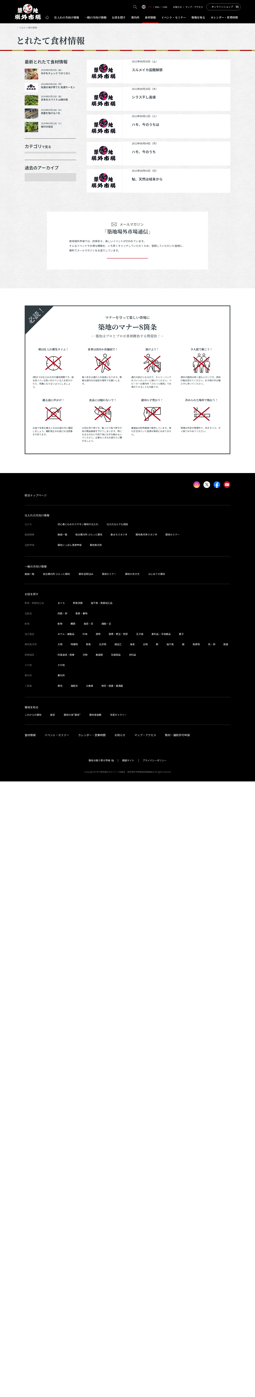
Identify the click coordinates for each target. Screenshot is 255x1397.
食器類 (99, 1270)
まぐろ (61, 1218)
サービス (34, 242)
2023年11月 (36, 599)
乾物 (31, 206)
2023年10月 (36, 611)
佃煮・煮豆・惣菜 (118, 1249)
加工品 (33, 218)
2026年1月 (35, 322)
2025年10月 (36, 358)
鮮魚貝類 (78, 1218)
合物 (145, 1260)
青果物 (196, 1260)
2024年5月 (35, 539)
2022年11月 (36, 732)
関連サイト (128, 1376)
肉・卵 (211, 1260)
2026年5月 (35, 286)
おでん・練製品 (66, 1249)
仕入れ (66, 17)
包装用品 (116, 1270)
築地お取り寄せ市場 (99, 1376)
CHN (165, 7)
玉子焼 (139, 1249)
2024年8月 (35, 503)
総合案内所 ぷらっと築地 (88, 1150)
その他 (33, 254)
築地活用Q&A (86, 1189)
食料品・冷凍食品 (161, 1249)
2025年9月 (35, 370)
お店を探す (119, 17)
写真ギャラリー (118, 1330)
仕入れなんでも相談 (117, 1139)
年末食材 (34, 158)
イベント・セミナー (57, 1350)
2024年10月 (36, 479)
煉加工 (118, 1260)
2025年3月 (35, 430)
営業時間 (224, 17)
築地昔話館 (95, 1330)
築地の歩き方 (132, 1189)
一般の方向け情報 (36, 1182)
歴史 (52, 1330)
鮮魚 (88, 1260)
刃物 (85, 1270)
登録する (127, 869)
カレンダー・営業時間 (92, 1350)
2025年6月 (35, 406)
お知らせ (177, 7)
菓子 (181, 1249)
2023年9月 (35, 623)
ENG (157, 7)
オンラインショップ (222, 6)
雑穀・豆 (106, 1239)
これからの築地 (33, 1330)
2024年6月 (35, 527)
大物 (60, 1260)
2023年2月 (35, 708)
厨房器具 (34, 230)
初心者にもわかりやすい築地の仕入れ (78, 1139)
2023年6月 (35, 660)
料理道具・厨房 (66, 1270)
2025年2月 (35, 443)
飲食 (225, 1260)
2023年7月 (35, 647)
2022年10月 (36, 744)
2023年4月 (35, 684)
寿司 (60, 1301)
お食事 (89, 1301)
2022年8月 (35, 768)
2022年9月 (35, 756)
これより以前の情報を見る (46, 792)
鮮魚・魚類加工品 (40, 170)
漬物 (98, 1249)
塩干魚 (170, 1260)
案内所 (135, 17)
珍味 (85, 1249)
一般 (95, 17)
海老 (132, 1260)
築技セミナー (172, 1150)
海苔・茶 (88, 1239)
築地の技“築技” (72, 1330)
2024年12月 (36, 467)
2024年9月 (35, 491)
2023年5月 (35, 672)
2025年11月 (36, 346)
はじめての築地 (156, 1189)
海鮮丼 (74, 1301)
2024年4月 (35, 551)
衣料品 (132, 1270)
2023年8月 (35, 635)
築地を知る (198, 17)
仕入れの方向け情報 (37, 1131)
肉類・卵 (34, 194)
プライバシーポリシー (155, 1376)
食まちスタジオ (119, 1150)
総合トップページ (36, 1111)
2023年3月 (35, 696)
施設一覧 (62, 1150)
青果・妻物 (36, 182)
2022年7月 (35, 780)
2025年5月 (35, 418)
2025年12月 (36, 334)
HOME (19, 27)
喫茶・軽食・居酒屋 (112, 1301)
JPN (150, 7)
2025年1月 (35, 455)
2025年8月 (35, 382)
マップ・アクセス (194, 7)
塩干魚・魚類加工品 (101, 1218)
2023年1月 (35, 720)
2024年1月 (35, 587)
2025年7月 (35, 394)
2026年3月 (35, 310)
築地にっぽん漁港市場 (70, 1160)
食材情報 (150, 17)
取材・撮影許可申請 (177, 1350)
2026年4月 (35, 298)
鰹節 (73, 1239)
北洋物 (102, 1260)
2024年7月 (35, 515)
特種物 (74, 1260)
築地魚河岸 (96, 1160)
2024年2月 (35, 575)
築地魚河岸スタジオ (146, 1150)
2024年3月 (35, 563)
